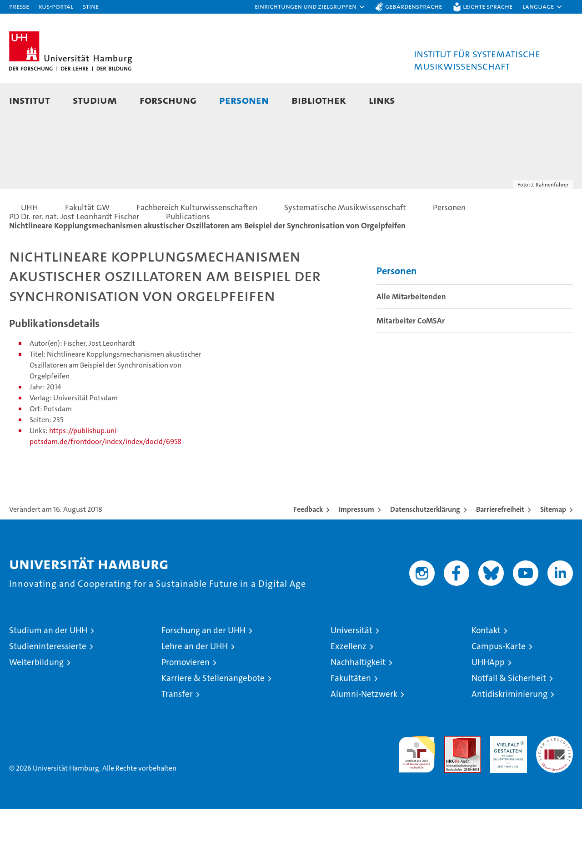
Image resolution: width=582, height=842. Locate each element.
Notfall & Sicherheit (509, 710)
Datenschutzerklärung (425, 542)
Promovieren (185, 695)
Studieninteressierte (47, 679)
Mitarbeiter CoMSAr (410, 353)
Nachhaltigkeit (358, 695)
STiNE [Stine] (91, 6)
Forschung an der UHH (203, 663)
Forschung (168, 99)
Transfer (177, 726)
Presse (19, 6)
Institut (29, 99)
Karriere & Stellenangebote (213, 710)
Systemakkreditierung (554, 773)
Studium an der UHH (48, 663)
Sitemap (553, 542)
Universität (351, 663)
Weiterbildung (36, 695)
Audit (453, 773)
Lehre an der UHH (194, 679)
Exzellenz (348, 679)
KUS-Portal (56, 6)
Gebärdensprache (413, 6)
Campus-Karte (499, 679)
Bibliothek (318, 99)
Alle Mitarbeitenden (411, 329)
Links (382, 99)
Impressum (356, 542)
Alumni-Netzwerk (364, 726)
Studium (95, 99)
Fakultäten (351, 710)
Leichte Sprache (487, 6)
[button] (310, 7)
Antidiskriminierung (509, 726)
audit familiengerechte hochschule (416, 783)
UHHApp (488, 695)
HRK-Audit (506, 773)
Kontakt (486, 663)
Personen (244, 99)
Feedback (308, 542)
